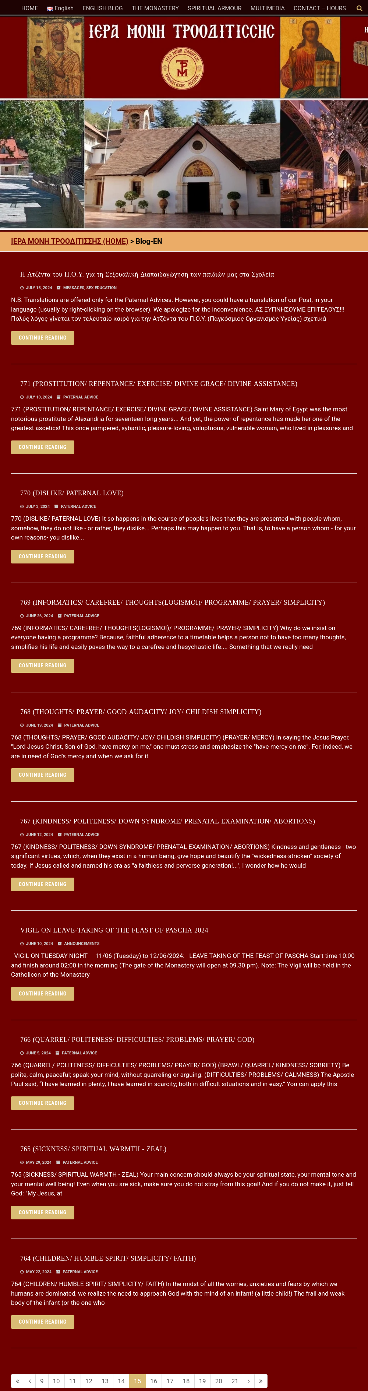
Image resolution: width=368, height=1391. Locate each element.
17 (169, 1381)
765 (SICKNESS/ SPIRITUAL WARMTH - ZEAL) (93, 1149)
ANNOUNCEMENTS (82, 943)
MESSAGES (73, 287)
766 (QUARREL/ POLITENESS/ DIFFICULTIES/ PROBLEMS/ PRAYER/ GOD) (137, 1039)
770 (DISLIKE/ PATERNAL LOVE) (72, 493)
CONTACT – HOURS (320, 8)
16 (153, 1381)
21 (234, 1381)
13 (105, 1381)
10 (56, 1381)
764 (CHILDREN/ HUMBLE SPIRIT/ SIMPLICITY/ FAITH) (108, 1258)
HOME (29, 8)
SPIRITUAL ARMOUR (214, 8)
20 (218, 1381)
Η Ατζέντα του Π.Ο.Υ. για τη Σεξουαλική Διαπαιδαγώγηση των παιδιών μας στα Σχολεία (147, 274)
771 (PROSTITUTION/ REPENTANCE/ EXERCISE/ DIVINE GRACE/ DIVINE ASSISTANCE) (159, 383)
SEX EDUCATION (101, 287)
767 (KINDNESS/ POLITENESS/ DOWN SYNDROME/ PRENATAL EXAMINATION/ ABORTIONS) (167, 821)
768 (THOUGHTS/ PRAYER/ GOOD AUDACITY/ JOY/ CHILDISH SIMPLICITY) (141, 712)
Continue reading (43, 338)
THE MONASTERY (155, 8)
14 (121, 1381)
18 (186, 1381)
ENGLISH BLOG (102, 8)
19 (202, 1381)
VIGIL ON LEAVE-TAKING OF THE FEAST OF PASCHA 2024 (114, 930)
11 (72, 1381)
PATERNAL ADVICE (80, 397)
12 (88, 1381)
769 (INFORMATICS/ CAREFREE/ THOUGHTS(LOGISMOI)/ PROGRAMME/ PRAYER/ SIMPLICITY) (172, 602)
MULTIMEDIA (268, 8)
